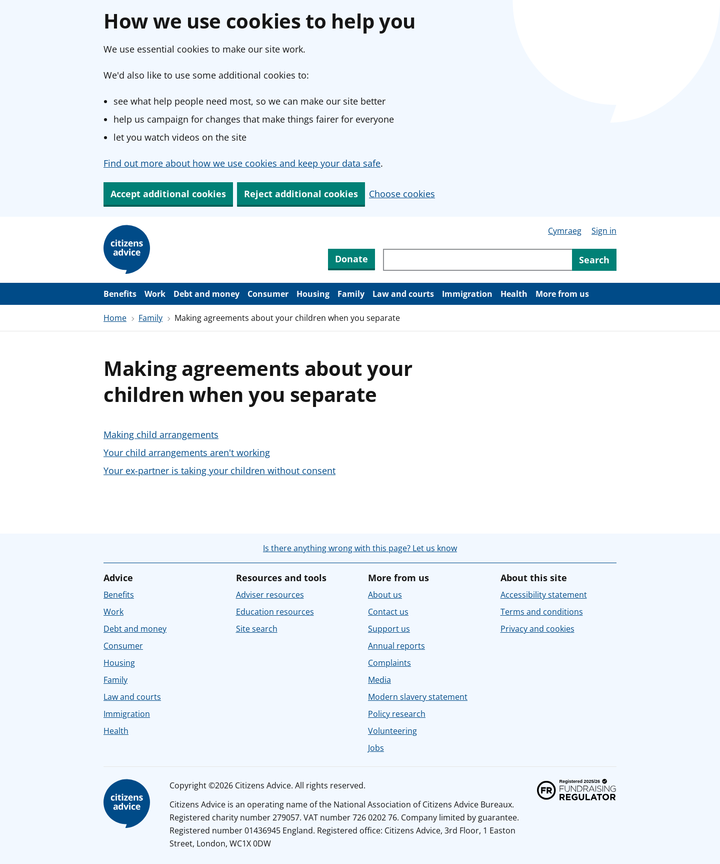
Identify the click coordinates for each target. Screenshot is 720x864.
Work (155, 293)
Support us (389, 628)
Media (379, 679)
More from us (562, 293)
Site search (257, 628)
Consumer (268, 293)
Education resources (275, 611)
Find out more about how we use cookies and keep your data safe (242, 163)
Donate (351, 259)
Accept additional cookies (168, 194)
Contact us (388, 611)
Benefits (120, 293)
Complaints (389, 662)
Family (351, 293)
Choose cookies (402, 194)
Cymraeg (565, 230)
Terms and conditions (541, 611)
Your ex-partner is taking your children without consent (220, 471)
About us (385, 594)
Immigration (467, 293)
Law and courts (403, 293)
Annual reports (396, 645)
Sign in (604, 230)
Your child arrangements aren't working (187, 453)
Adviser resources (270, 594)
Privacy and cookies (537, 628)
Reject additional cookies (301, 194)
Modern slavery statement (418, 696)
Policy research (397, 713)
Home (115, 317)
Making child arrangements (161, 434)
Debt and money (207, 293)
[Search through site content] (477, 260)
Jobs (376, 747)
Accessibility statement (543, 594)
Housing (313, 293)
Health (514, 293)
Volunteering (392, 730)
